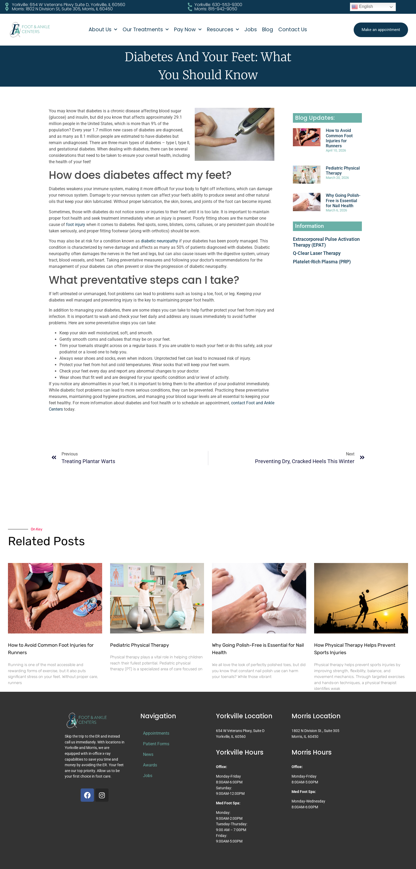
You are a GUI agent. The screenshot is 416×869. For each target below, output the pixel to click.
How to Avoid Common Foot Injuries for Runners (339, 138)
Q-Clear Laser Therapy (317, 253)
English (362, 7)
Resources (223, 29)
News (148, 754)
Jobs (250, 29)
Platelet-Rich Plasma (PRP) (322, 261)
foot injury (75, 224)
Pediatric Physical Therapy (139, 645)
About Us (103, 29)
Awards (150, 765)
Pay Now (188, 29)
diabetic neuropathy (159, 240)
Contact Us (292, 29)
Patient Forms (156, 743)
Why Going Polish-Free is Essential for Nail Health (343, 200)
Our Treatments (146, 29)
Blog (267, 29)
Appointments (156, 733)
